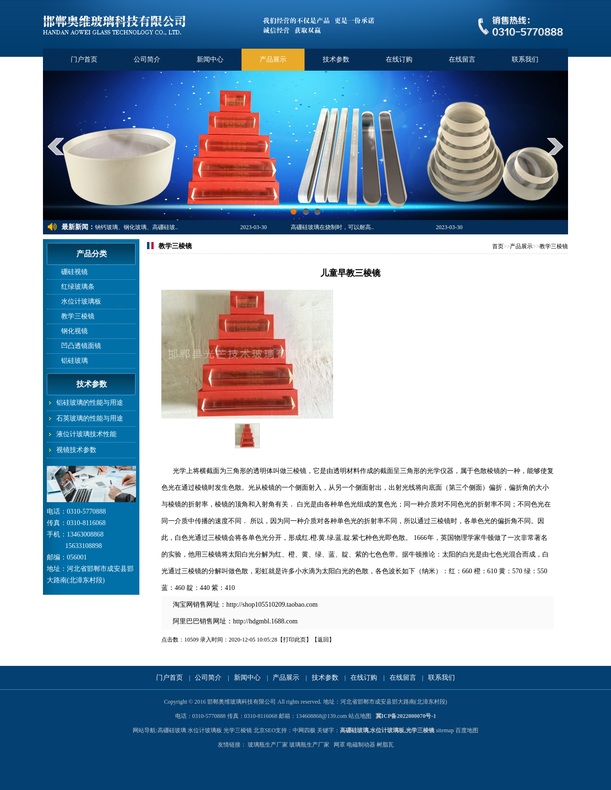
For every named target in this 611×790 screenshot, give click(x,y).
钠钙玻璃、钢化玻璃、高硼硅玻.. (136, 227)
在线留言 (462, 59)
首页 (498, 246)
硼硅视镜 (74, 271)
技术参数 (336, 59)
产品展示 (273, 59)
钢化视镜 (74, 331)
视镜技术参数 (76, 449)
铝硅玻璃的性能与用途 (89, 402)
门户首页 (84, 59)
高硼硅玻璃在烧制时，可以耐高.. (332, 227)
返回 (323, 639)
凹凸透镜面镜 (81, 345)
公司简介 (147, 59)
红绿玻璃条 (78, 286)
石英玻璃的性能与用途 (89, 418)
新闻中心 (210, 59)
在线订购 (399, 59)
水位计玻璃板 (81, 301)
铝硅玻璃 (74, 360)
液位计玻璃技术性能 (86, 434)
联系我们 (525, 59)
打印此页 (294, 639)
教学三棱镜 (78, 316)
